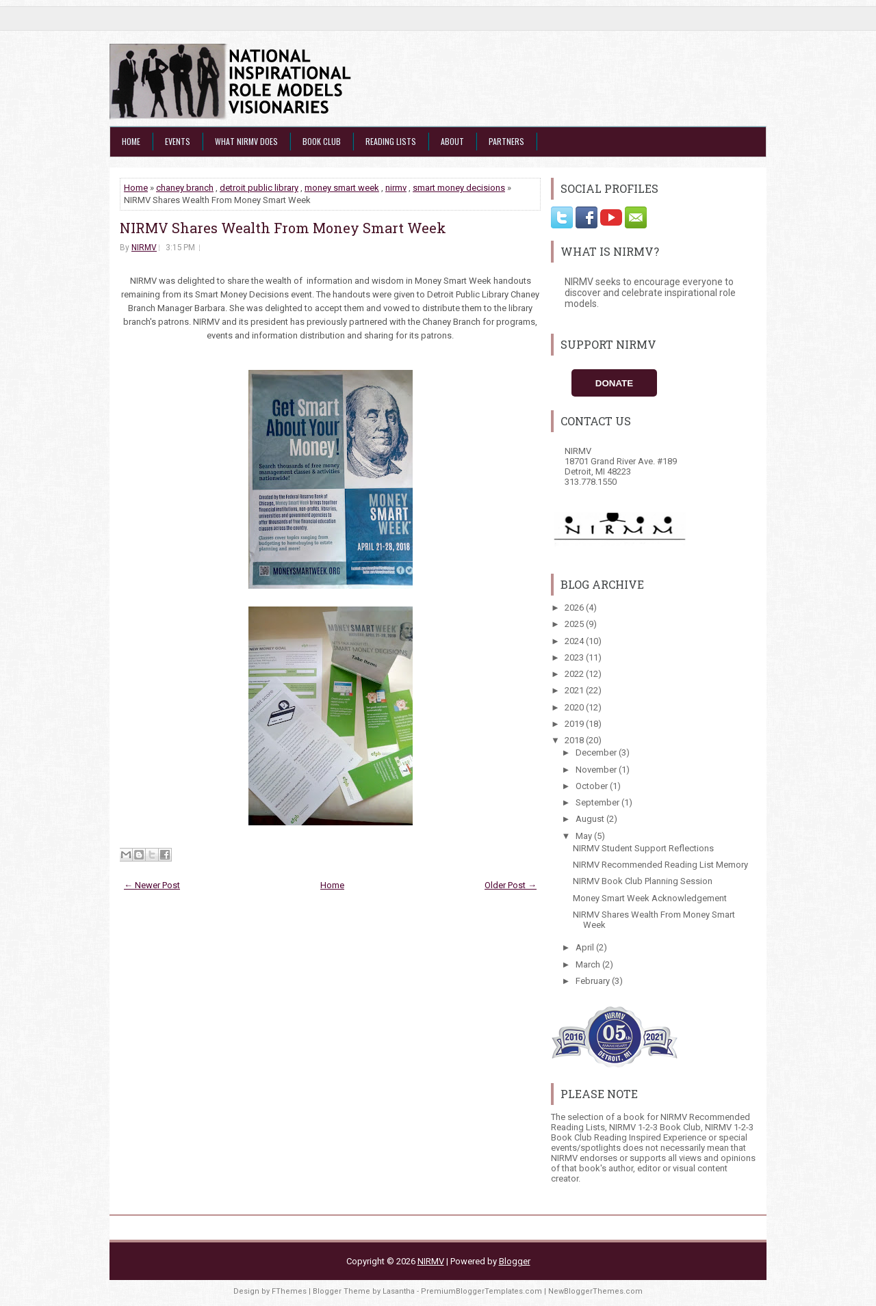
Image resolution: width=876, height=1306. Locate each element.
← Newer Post (152, 885)
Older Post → (511, 885)
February (594, 981)
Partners (506, 141)
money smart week (342, 188)
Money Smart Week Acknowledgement (650, 898)
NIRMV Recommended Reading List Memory (660, 864)
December (597, 752)
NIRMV (144, 247)
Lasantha (399, 1291)
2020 (575, 707)
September (598, 802)
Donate (614, 383)
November (597, 769)
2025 (575, 624)
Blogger (514, 1261)
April (586, 947)
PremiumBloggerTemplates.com (481, 1291)
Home (131, 141)
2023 (575, 657)
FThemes (289, 1291)
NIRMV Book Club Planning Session (642, 881)
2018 (575, 740)
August (591, 819)
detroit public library (259, 188)
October (593, 786)
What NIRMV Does (246, 141)
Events (177, 141)
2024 (575, 641)
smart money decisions (459, 188)
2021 (575, 690)
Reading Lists (390, 141)
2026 (575, 607)
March (589, 964)
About (452, 141)
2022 (575, 674)
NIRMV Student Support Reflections (643, 848)
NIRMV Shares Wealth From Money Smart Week (283, 228)
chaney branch (185, 188)
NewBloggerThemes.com (595, 1291)
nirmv (396, 188)
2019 (575, 724)
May (585, 836)
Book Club (321, 141)
